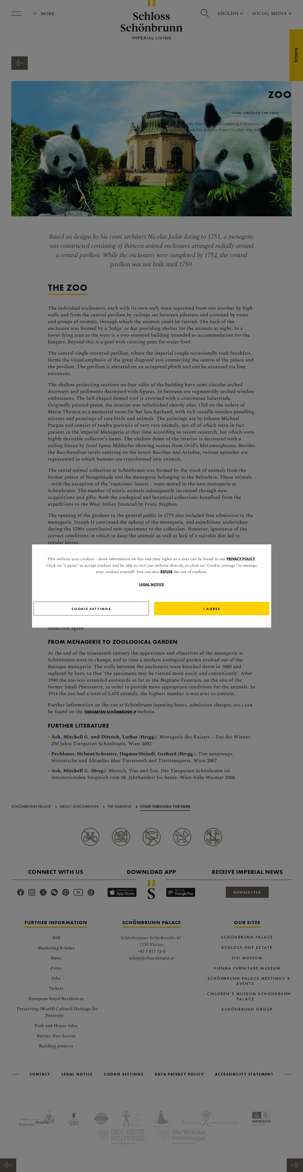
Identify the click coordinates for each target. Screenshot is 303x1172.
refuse (166, 572)
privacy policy (241, 559)
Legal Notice (151, 585)
